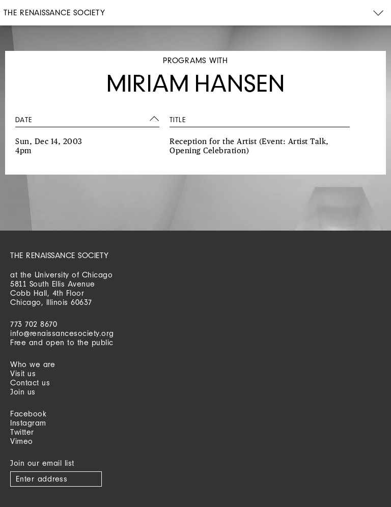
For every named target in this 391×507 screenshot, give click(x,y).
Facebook (28, 413)
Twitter (22, 432)
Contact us (30, 382)
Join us (23, 392)
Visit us (23, 373)
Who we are (32, 364)
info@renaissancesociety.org (62, 333)
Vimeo (21, 441)
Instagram (28, 423)
